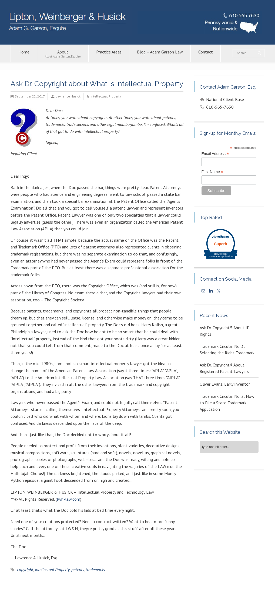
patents (77, 569)
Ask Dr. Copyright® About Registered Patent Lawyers (224, 368)
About (63, 53)
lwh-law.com (68, 499)
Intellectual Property (105, 96)
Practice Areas (109, 53)
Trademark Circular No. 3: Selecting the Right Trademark (227, 349)
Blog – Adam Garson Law (160, 53)
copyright (25, 569)
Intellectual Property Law (112, 599)
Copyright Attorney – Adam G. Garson (162, 599)
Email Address (215, 153)
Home (23, 53)
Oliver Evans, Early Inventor (225, 384)
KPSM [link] (242, 610)
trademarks (95, 569)
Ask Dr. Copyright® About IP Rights (224, 331)
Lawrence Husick (68, 96)
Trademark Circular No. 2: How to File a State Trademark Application (227, 402)
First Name (212, 171)
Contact (205, 53)
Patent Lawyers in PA (208, 599)
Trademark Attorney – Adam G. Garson (40, 605)
